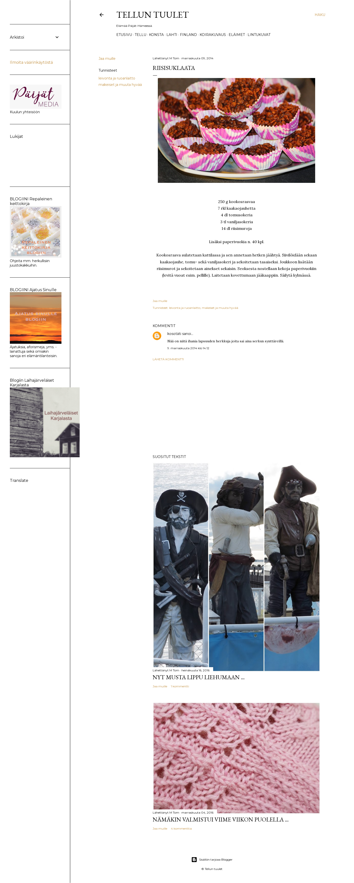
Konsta (156, 34)
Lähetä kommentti (168, 359)
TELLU (140, 34)
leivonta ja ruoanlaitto (117, 78)
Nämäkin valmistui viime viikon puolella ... (221, 819)
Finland (188, 34)
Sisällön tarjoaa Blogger (212, 860)
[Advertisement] (236, 407)
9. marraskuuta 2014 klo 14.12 (188, 348)
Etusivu (124, 34)
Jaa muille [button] (107, 58)
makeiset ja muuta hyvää (120, 84)
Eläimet (237, 34)
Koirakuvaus (213, 34)
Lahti (171, 34)
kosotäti (174, 333)
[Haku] (320, 15)
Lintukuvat (259, 34)
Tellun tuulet (152, 14)
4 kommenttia (181, 828)
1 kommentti (180, 686)
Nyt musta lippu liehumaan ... (199, 677)
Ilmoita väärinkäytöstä (31, 62)
